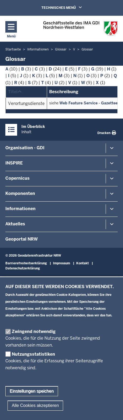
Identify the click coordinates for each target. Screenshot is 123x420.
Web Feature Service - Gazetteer (89, 103)
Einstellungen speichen (32, 401)
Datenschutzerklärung (22, 268)
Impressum (61, 263)
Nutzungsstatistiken (33, 364)
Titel (15, 92)
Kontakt (82, 263)
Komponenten (20, 193)
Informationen (20, 208)
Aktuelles (15, 224)
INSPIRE (14, 163)
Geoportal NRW (21, 239)
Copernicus (17, 178)
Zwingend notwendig (34, 341)
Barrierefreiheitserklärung (26, 263)
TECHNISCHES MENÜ (69, 7)
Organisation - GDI (24, 148)
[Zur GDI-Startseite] (80, 28)
